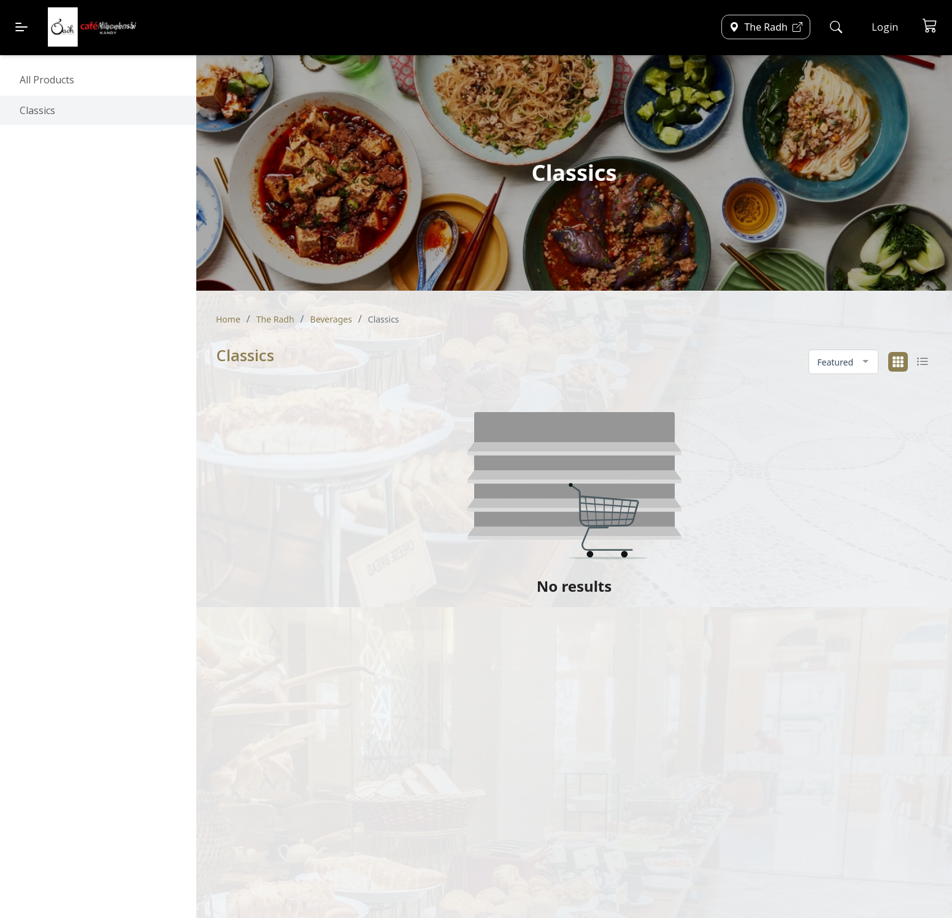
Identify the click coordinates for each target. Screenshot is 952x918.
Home (228, 319)
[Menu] (21, 27)
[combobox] (843, 362)
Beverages (331, 319)
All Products (47, 79)
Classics (37, 110)
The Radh (275, 319)
